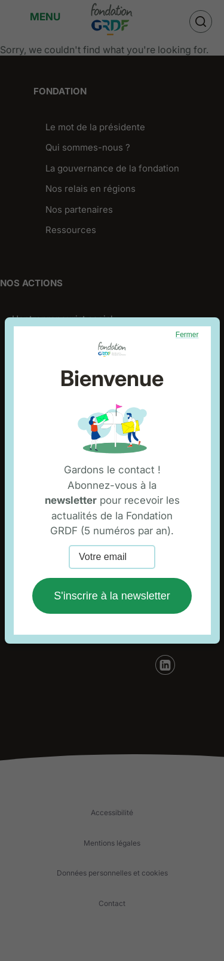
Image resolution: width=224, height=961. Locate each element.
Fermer (187, 334)
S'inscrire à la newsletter (112, 596)
